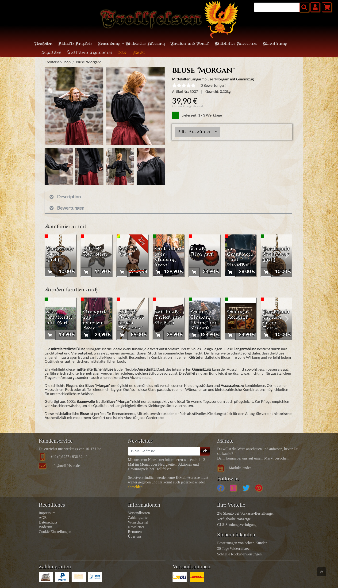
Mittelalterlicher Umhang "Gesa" (168, 257)
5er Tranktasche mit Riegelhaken (240, 259)
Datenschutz (48, 522)
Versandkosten (139, 513)
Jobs (122, 52)
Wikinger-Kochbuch (238, 314)
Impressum (47, 513)
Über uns (135, 536)
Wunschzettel (138, 522)
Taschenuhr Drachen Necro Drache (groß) (276, 322)
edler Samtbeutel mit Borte (59, 317)
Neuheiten (43, 44)
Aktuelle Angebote (75, 44)
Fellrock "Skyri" (127, 251)
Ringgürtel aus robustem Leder (95, 320)
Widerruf (45, 527)
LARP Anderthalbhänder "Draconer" (131, 320)
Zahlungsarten (139, 518)
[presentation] (50, 255)
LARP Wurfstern (94, 251)
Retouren (135, 532)
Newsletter (136, 527)
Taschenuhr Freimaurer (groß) (276, 254)
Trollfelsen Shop (58, 62)
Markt (138, 52)
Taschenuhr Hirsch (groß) (60, 254)
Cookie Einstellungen (55, 532)
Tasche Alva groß (202, 251)
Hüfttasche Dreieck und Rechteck (167, 317)
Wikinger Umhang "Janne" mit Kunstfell (204, 320)
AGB (43, 518)
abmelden (135, 487)
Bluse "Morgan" (88, 62)
